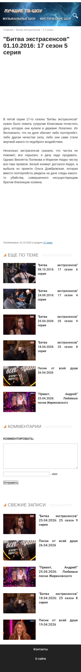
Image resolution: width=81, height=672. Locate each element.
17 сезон (47, 242)
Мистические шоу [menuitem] (55, 18)
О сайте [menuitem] (40, 658)
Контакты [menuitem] (40, 649)
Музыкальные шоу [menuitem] (19, 18)
